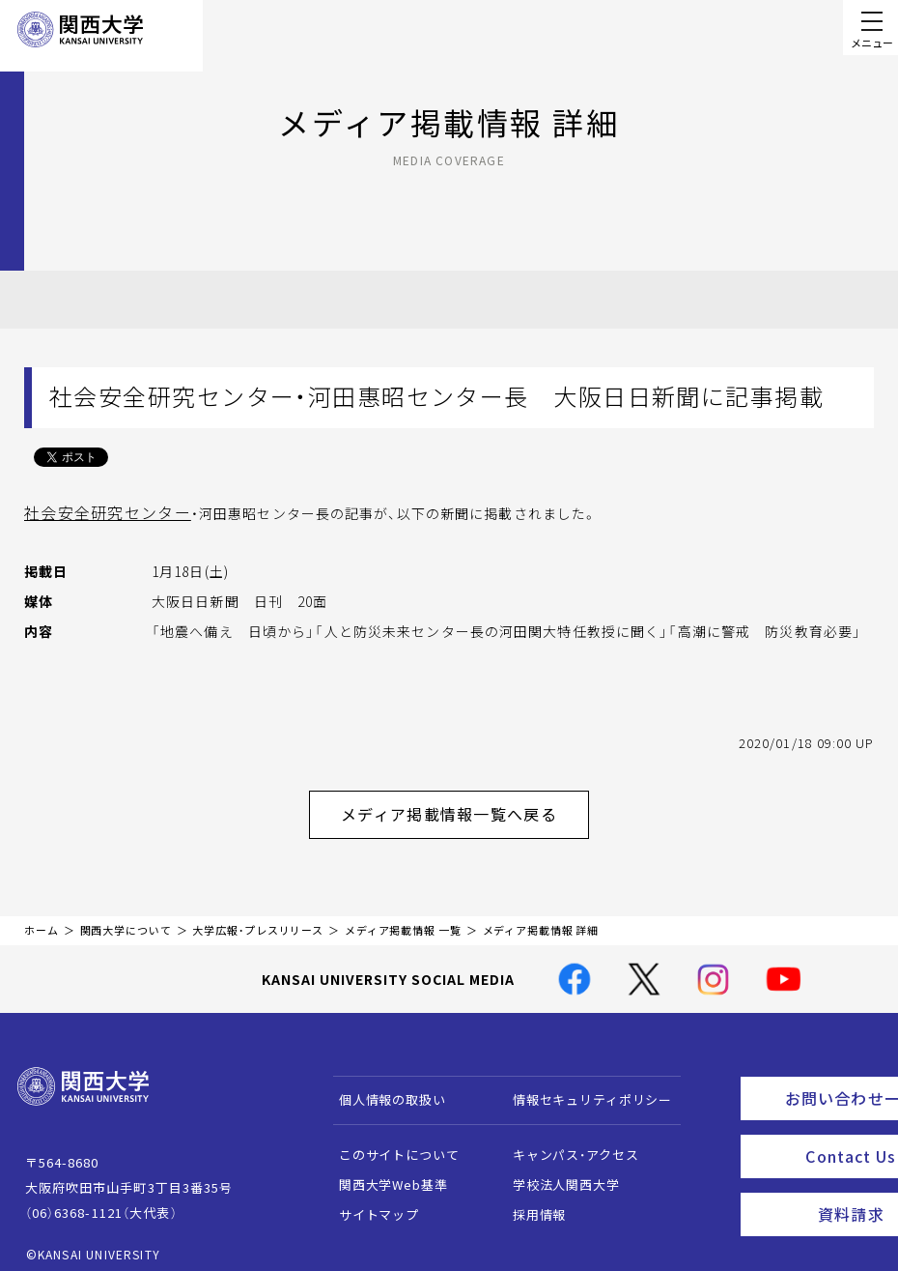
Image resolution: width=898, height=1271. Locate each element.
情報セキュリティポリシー (582, 1088)
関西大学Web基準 (383, 1173)
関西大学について (126, 918)
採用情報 (529, 1203)
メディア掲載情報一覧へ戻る (464, 807)
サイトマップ (369, 1203)
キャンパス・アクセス (566, 1143)
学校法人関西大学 (556, 1173)
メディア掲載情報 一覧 (403, 918)
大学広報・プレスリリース (257, 918)
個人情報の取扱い (382, 1088)
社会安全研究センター (97, 511)
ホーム (41, 918)
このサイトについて (389, 1143)
